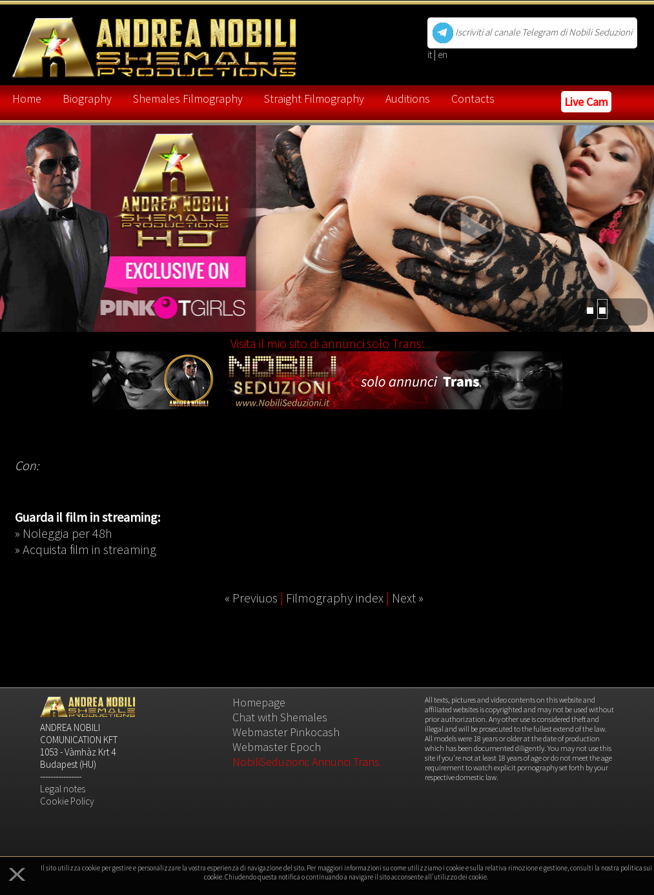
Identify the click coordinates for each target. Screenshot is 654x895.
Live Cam (586, 101)
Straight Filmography (314, 98)
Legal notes (62, 789)
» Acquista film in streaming (85, 549)
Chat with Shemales (279, 717)
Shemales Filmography (188, 98)
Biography (87, 98)
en (442, 54)
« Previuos (251, 598)
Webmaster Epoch (276, 746)
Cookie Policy (67, 801)
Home (26, 98)
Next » (408, 598)
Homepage (258, 702)
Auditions (407, 98)
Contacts (473, 98)
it (430, 54)
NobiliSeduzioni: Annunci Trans (306, 761)
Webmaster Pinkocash (286, 732)
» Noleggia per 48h (63, 533)
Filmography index (334, 598)
